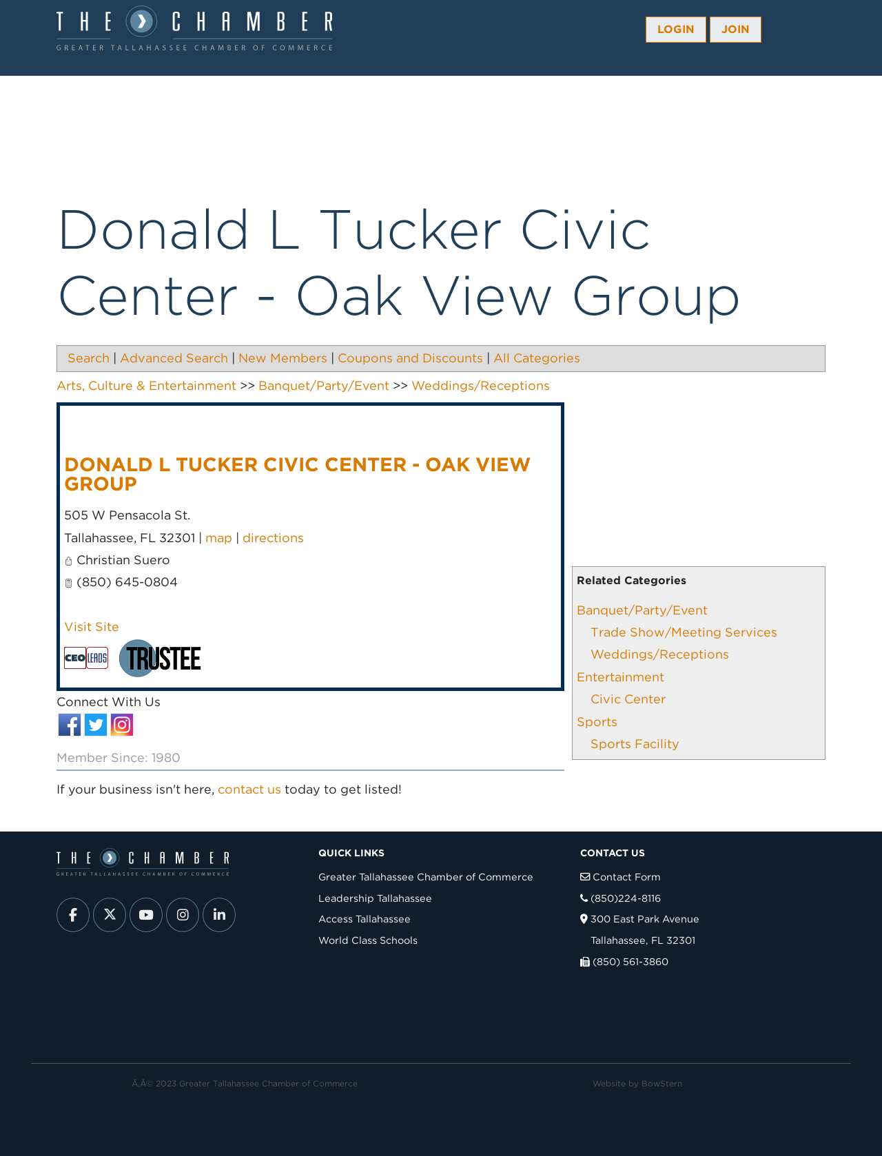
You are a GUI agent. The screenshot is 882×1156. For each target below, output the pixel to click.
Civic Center (628, 699)
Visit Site (91, 626)
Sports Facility (635, 743)
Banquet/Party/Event (642, 610)
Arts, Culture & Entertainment (146, 385)
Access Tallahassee (364, 919)
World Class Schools (368, 940)
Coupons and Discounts (410, 358)
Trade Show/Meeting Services (684, 632)
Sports (597, 721)
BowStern (662, 1083)
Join (735, 29)
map (218, 537)
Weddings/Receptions (660, 654)
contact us (249, 789)
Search (89, 358)
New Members (282, 358)
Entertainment (620, 677)
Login (676, 29)
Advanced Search (174, 358)
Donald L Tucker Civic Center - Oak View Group (297, 474)
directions (273, 537)
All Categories (536, 358)
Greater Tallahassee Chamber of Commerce (425, 877)
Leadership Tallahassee (375, 898)
